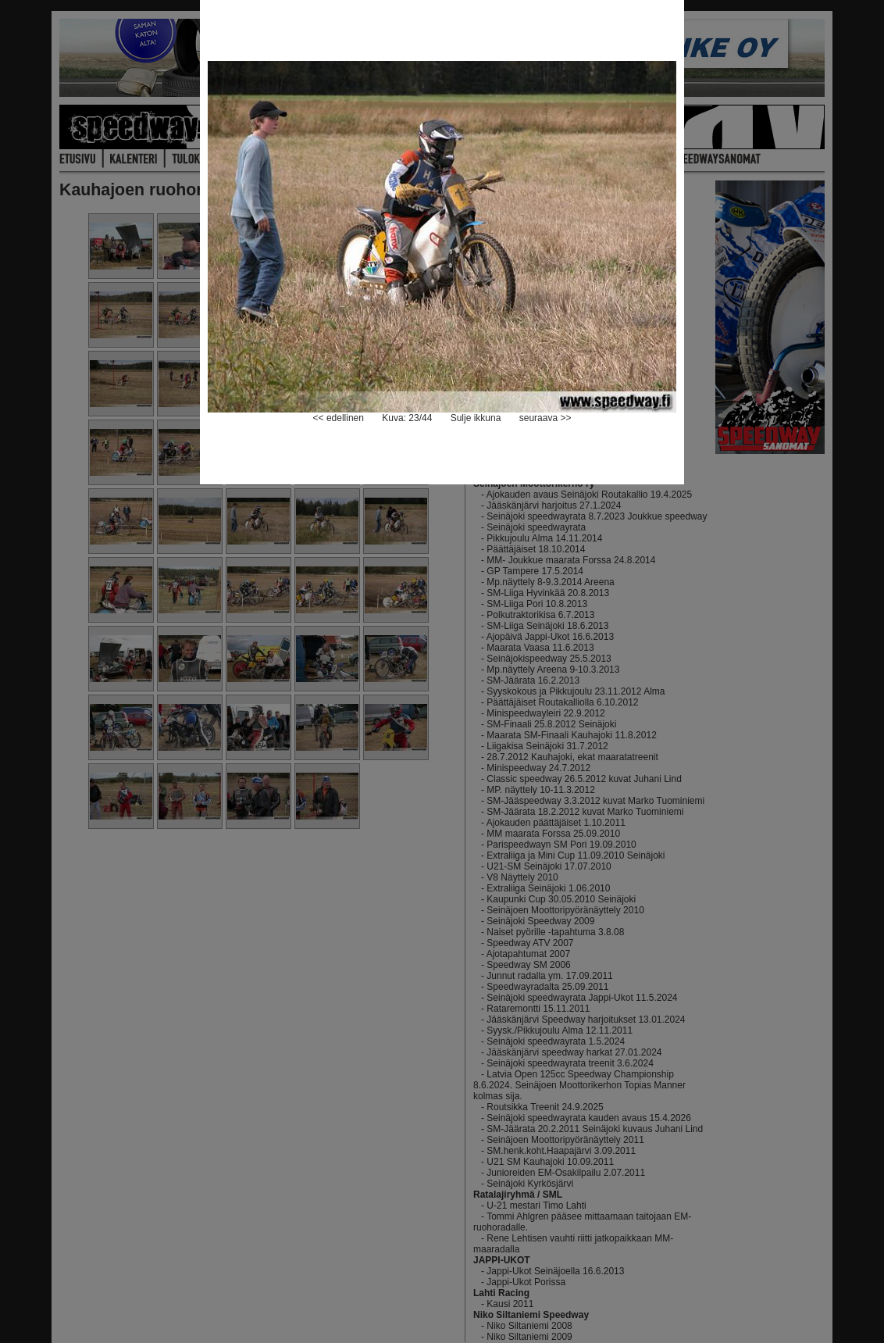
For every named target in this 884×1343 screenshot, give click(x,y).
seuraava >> (545, 418)
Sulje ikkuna (476, 418)
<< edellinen (338, 418)
